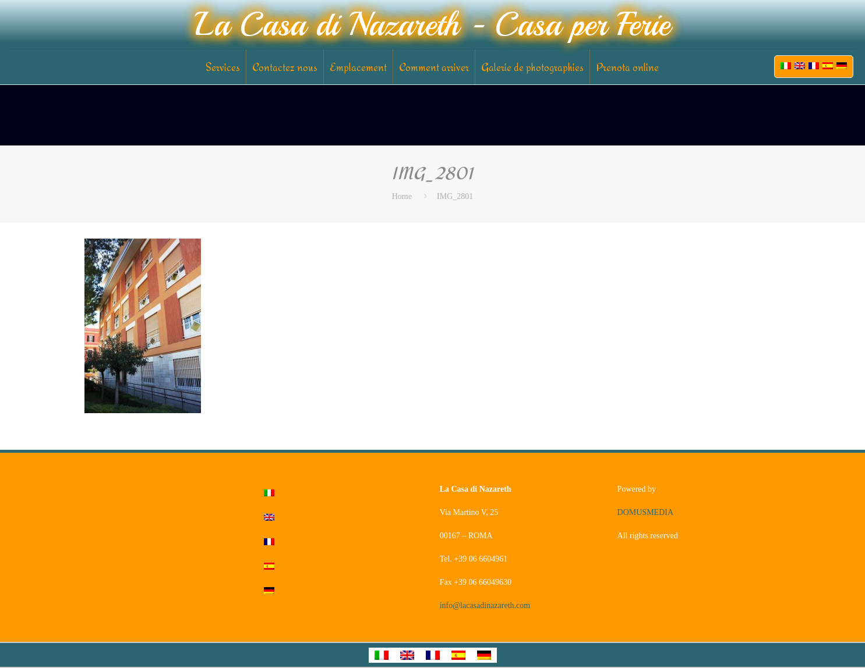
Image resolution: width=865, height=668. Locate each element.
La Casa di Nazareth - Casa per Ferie (432, 24)
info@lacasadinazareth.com (485, 605)
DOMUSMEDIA (645, 512)
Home (402, 196)
